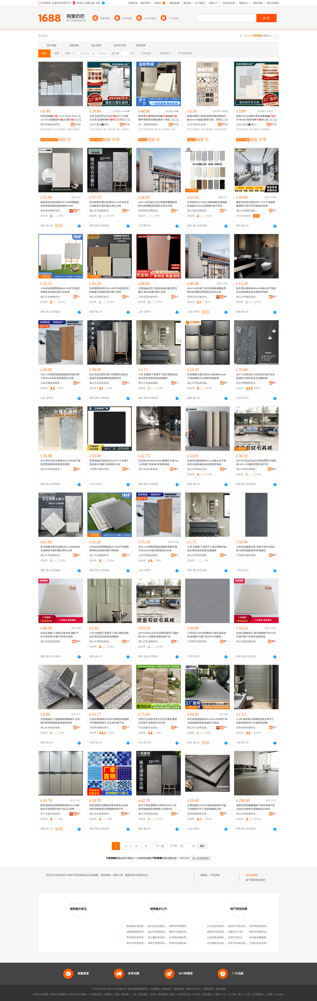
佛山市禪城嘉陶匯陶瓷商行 (149, 383)
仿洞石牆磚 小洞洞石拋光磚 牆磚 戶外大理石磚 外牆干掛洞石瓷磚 (59, 635)
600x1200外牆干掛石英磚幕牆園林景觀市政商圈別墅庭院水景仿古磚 (157, 204)
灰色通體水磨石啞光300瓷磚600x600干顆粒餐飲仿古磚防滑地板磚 (206, 376)
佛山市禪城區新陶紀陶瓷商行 (198, 555)
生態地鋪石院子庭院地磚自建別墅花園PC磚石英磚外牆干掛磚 (157, 290)
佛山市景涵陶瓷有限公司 (100, 210)
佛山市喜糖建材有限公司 (51, 296)
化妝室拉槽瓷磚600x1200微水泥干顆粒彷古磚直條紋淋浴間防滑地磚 (206, 462)
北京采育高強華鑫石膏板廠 (221, 926)
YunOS (196, 994)
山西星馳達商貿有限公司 (220, 937)
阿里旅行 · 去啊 (147, 994)
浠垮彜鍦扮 (242, 129)
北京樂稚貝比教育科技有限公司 (224, 943)
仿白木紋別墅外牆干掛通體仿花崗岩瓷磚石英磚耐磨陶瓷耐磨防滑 (108, 376)
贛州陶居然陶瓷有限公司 (149, 210)
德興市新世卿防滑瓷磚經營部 (185, 926)
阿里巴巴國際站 (58, 994)
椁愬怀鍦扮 (221, 129)
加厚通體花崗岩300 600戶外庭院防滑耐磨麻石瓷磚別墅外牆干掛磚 (109, 290)
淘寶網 (107, 994)
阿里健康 (258, 994)
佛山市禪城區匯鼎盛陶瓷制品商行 (51, 469)
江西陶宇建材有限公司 (100, 469)
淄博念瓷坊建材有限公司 (198, 296)
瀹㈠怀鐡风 (109, 129)
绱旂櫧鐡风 (46, 129)
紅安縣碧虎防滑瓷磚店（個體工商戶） (189, 937)
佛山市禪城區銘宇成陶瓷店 (100, 296)
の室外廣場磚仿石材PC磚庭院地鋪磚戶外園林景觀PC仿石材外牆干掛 (109, 721)
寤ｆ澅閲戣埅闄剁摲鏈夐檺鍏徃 (149, 124)
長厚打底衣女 (235, 937)
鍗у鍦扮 (255, 129)
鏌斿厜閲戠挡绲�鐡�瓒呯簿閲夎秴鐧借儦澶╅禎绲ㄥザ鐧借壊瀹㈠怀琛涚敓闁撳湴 (157, 118)
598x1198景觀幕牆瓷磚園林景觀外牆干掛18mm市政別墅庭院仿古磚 (59, 376)
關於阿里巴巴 (194, 988)
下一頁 (159, 846)
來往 (240, 994)
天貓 (116, 994)
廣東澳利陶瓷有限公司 (51, 210)
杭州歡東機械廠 (257, 937)
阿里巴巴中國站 (78, 994)
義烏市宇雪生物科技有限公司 (244, 926)
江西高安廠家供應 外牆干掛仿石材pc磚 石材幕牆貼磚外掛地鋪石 (255, 548)
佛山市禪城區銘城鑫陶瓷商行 (100, 641)
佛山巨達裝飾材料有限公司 (100, 813)
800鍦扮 (266, 129)
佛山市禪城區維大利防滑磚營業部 (166, 931)
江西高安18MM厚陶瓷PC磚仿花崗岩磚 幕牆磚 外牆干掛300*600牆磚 (206, 635)
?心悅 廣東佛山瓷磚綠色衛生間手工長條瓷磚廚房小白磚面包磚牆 (255, 721)
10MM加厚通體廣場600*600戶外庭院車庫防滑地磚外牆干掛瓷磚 (109, 548)
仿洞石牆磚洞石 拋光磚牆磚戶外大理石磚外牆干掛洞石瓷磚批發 (256, 635)
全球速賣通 (95, 994)
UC (224, 994)
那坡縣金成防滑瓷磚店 (139, 926)
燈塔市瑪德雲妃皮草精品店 (263, 931)
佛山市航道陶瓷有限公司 (198, 210)
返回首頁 (185, 858)
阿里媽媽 (163, 994)
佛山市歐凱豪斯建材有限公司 (149, 469)
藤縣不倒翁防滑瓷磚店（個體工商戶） (189, 931)
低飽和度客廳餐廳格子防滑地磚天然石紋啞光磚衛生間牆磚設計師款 (255, 807)
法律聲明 (155, 988)
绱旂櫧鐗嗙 (73, 129)
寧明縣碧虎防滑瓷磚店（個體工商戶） (147, 937)
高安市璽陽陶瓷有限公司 (247, 383)
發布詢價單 (252, 875)
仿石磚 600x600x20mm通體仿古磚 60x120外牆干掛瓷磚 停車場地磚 (158, 462)
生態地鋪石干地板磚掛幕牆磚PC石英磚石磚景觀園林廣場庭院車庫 (60, 721)
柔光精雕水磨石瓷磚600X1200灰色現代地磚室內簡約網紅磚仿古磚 (109, 204)
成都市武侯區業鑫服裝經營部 (222, 931)
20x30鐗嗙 (60, 129)
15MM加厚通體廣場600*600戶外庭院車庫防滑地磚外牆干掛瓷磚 (60, 290)
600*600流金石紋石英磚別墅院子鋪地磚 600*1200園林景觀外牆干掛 (256, 462)
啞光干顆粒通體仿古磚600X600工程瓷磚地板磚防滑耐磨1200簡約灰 (157, 807)
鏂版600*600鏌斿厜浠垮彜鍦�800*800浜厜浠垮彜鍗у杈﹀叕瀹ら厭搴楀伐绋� (256, 118)
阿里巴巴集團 (40, 994)
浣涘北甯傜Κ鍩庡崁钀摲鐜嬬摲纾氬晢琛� (198, 124)
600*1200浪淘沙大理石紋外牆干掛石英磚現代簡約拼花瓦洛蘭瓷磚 (255, 376)
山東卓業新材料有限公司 (149, 296)
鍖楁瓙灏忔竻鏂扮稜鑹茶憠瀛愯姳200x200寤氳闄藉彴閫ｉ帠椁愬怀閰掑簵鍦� (206, 118)
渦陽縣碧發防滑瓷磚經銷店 (141, 931)
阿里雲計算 (184, 994)
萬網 (217, 994)
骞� (78, 124)
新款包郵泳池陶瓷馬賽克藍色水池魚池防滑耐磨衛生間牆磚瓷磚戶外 (108, 807)
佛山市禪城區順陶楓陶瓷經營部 (51, 727)
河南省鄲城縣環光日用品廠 (247, 727)
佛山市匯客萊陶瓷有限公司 (247, 469)
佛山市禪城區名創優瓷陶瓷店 (198, 469)
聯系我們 (208, 988)
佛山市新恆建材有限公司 (247, 813)
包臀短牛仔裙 (235, 931)
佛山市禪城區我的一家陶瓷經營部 (247, 210)
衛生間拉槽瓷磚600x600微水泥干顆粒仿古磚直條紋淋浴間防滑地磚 (256, 290)
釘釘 (248, 994)
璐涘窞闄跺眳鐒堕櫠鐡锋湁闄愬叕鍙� (51, 124)
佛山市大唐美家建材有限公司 (198, 727)
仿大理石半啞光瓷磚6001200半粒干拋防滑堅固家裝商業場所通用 (60, 462)
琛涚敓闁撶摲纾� (148, 129)
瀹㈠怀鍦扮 (123, 129)
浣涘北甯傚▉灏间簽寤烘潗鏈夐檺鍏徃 (100, 124)
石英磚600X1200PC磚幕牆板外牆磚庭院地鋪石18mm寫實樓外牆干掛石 (207, 204)
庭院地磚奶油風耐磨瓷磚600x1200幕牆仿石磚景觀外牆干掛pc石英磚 (59, 807)
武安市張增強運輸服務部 (241, 943)
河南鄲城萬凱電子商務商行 (100, 727)
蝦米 (172, 994)
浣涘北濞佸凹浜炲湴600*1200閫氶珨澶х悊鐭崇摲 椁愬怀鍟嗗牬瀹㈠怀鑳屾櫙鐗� (108, 118)
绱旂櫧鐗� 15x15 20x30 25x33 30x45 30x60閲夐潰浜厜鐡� (60, 118)
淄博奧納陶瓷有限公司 (198, 813)
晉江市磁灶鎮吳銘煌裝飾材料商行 (51, 813)
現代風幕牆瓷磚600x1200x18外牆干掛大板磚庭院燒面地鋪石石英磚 (207, 721)
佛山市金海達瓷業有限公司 (100, 383)
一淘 (133, 994)
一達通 (269, 994)
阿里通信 (207, 994)
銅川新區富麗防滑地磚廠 (161, 926)
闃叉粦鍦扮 (193, 129)
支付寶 (232, 994)
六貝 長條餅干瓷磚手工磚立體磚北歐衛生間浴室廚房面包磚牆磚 (158, 376)
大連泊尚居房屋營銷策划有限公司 (267, 943)
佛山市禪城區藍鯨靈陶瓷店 (247, 296)
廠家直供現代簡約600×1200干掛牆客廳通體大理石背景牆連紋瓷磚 (255, 204)
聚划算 (125, 994)
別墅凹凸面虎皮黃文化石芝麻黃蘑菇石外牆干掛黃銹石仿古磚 (157, 721)
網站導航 (221, 988)
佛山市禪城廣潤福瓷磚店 (198, 383)
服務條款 (167, 988)
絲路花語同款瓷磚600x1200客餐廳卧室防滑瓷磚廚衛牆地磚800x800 (59, 204)
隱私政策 (179, 988)
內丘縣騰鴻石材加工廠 (149, 727)
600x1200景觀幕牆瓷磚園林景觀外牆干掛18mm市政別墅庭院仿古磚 (157, 548)
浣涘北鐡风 (95, 129)
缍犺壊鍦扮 (207, 129)
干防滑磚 (215, 875)
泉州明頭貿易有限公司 (261, 926)
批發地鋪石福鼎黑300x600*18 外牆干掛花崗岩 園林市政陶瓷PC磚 (109, 462)
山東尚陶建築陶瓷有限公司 (51, 383)
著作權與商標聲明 (137, 988)
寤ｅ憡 (77, 119)
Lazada (279, 994)
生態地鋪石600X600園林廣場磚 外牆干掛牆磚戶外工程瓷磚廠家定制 (206, 807)
